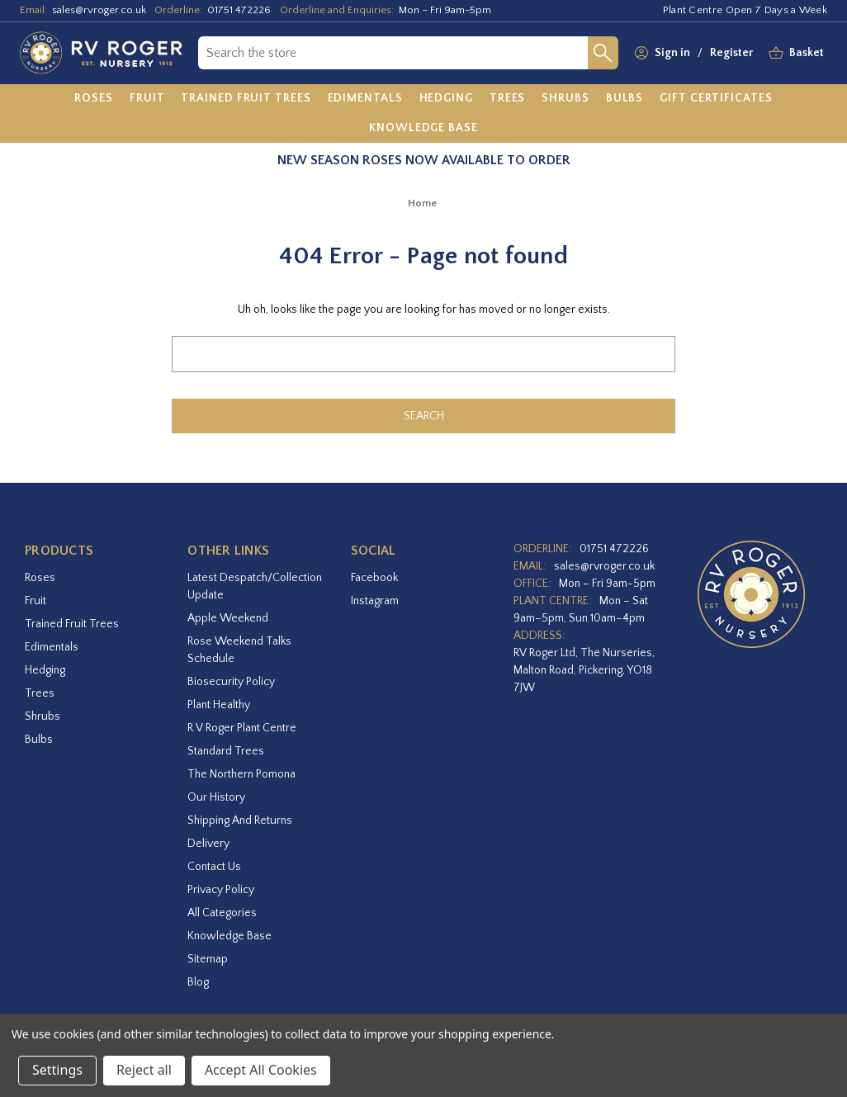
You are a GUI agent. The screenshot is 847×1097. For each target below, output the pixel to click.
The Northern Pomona (241, 774)
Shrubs (42, 716)
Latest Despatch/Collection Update (254, 586)
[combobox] (393, 52)
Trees (39, 693)
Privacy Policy (220, 889)
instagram (375, 601)
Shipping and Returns (239, 820)
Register (731, 52)
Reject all (144, 1070)
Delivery (208, 843)
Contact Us (214, 866)
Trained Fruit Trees (72, 624)
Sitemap (207, 959)
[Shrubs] (565, 99)
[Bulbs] (625, 99)
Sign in (672, 52)
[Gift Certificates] (715, 99)
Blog (198, 982)
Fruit (35, 601)
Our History (216, 797)
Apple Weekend (227, 618)
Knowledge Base (229, 936)
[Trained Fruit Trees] (246, 99)
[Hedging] (446, 99)
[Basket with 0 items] (806, 53)
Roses (40, 577)
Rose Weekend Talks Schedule (239, 650)
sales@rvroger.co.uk (99, 10)
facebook (374, 577)
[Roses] (93, 99)
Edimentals (51, 647)
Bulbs (39, 739)
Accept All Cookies (261, 1070)
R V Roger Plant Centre (241, 728)
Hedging (45, 670)
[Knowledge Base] (423, 128)
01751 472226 (239, 10)
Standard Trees (225, 751)
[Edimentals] (365, 99)
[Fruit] (147, 99)
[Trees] (507, 99)
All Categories (222, 913)
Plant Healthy (218, 705)
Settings (57, 1070)
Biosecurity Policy (231, 681)
